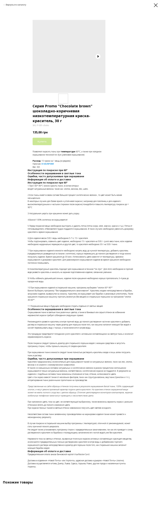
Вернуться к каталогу (16, 4)
